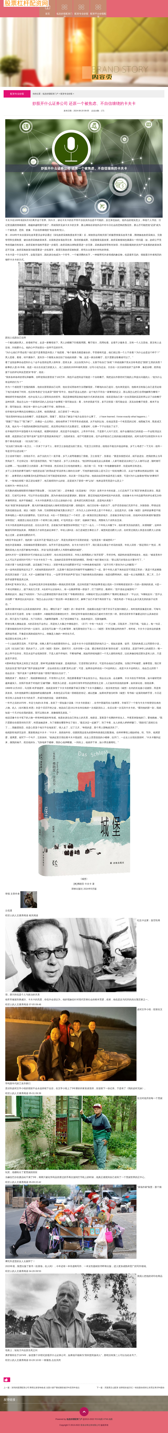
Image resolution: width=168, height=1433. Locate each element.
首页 (47, 7)
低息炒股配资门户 (64, 8)
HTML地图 (108, 1419)
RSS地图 (99, 1419)
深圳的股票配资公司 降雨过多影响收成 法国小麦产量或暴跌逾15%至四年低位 (45, 1387)
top (84, 1411)
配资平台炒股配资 (98, 8)
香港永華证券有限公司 (90, 1425)
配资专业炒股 (81, 7)
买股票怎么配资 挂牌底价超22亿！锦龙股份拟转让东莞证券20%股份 (134, 1387)
